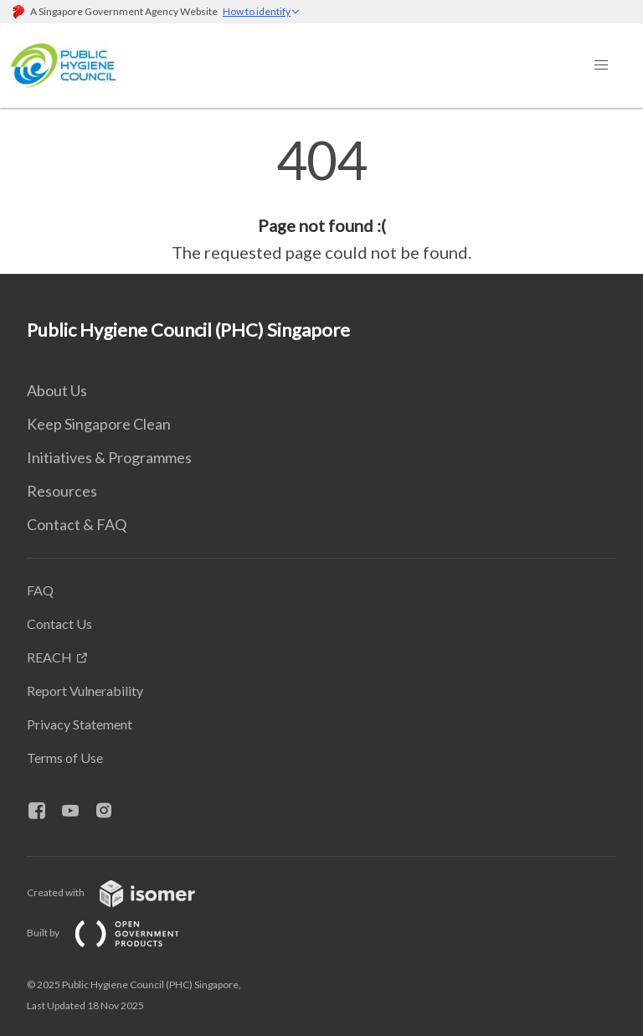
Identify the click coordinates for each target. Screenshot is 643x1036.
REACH (49, 657)
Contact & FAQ (76, 524)
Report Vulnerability (85, 690)
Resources (62, 491)
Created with (124, 892)
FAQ (40, 590)
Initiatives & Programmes (109, 457)
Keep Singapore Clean (99, 424)
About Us (57, 390)
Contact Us (59, 623)
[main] (321, 199)
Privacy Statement (79, 724)
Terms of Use (65, 757)
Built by (116, 932)
